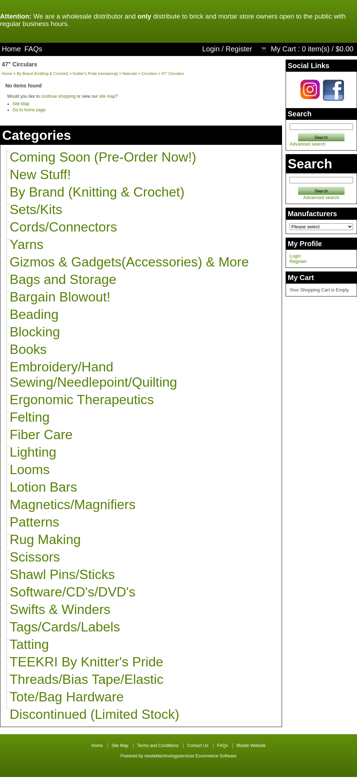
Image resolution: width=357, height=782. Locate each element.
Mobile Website (251, 745)
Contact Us (197, 745)
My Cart (283, 49)
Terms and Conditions (157, 745)
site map (107, 96)
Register (239, 49)
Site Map (20, 103)
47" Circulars (173, 73)
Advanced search (307, 144)
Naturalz (129, 73)
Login (211, 49)
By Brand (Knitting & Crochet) (42, 73)
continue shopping (58, 96)
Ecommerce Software (216, 755)
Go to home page (29, 109)
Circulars (149, 73)
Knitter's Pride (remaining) (95, 73)
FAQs (33, 49)
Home (11, 49)
